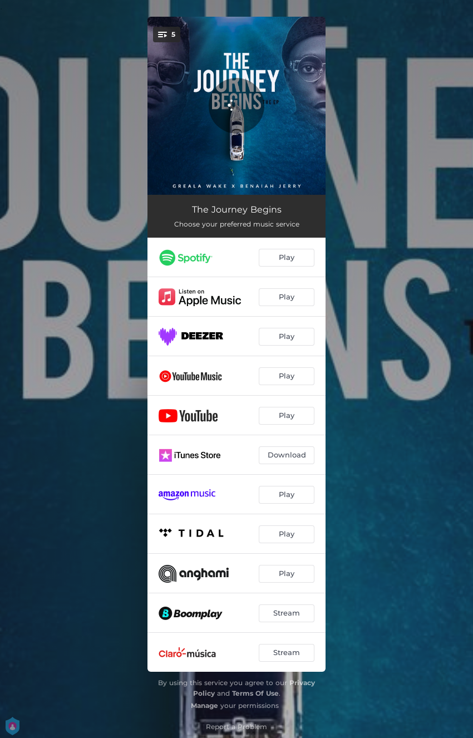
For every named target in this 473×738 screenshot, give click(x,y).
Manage (204, 705)
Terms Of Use (255, 693)
